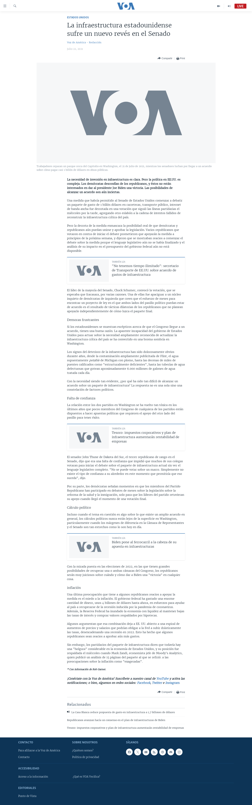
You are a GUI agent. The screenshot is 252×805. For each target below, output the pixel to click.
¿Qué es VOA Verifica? (86, 776)
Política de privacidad (85, 757)
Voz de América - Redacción (84, 42)
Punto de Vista (27, 796)
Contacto (24, 757)
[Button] (165, 58)
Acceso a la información (33, 776)
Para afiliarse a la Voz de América (39, 750)
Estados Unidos (78, 17)
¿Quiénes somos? (82, 750)
